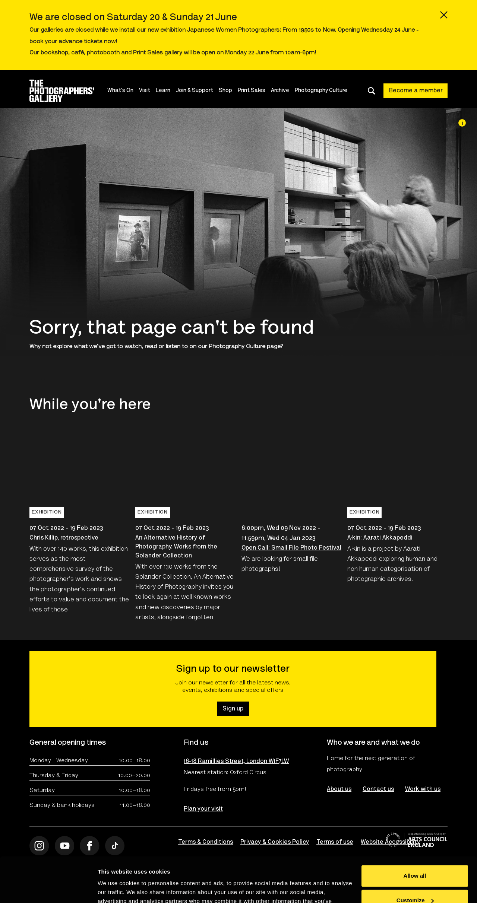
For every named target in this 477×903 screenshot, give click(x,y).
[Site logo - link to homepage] (68, 90)
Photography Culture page (245, 347)
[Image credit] (462, 123)
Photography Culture (321, 90)
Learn (163, 90)
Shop (225, 90)
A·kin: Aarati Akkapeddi (380, 538)
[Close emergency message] (444, 15)
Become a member (416, 91)
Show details (115, 888)
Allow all (415, 833)
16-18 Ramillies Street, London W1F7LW (236, 761)
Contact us (378, 789)
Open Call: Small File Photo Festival (291, 548)
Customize (415, 858)
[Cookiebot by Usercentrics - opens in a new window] (48, 888)
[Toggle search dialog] (371, 91)
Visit (144, 90)
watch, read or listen (152, 347)
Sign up (232, 709)
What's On (120, 90)
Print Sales (251, 90)
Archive (280, 90)
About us (339, 789)
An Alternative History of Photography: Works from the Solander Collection (176, 547)
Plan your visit (203, 809)
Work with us (422, 789)
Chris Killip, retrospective (63, 538)
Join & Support (194, 90)
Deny (415, 882)
